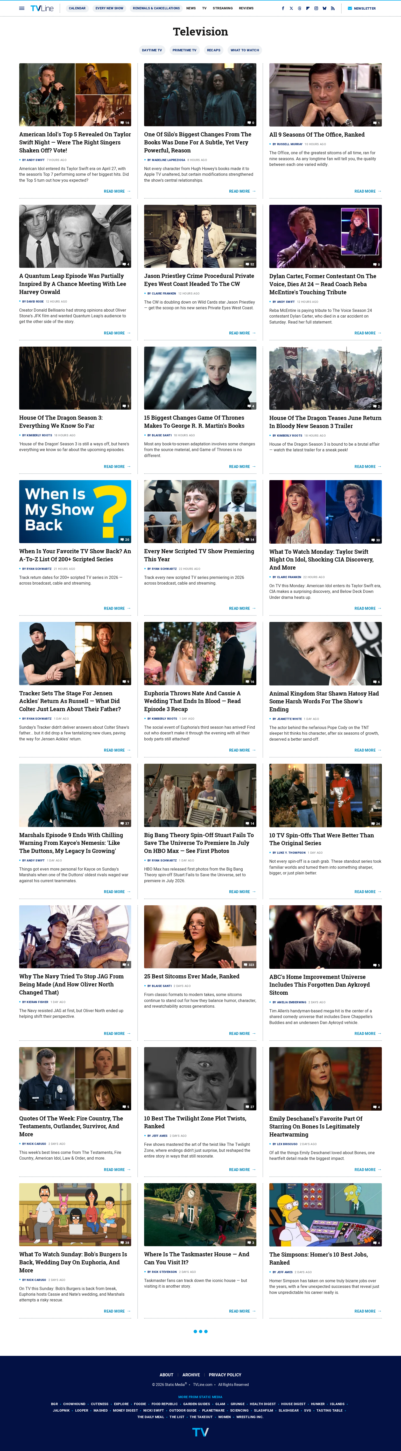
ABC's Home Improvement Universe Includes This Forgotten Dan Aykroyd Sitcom (319, 985)
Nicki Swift (153, 1410)
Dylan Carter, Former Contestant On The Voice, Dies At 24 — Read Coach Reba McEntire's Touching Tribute (322, 284)
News (191, 8)
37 (127, 823)
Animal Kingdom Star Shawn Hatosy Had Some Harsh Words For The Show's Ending (324, 701)
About (166, 1375)
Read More (114, 191)
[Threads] (299, 8)
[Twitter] (291, 8)
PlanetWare (213, 1410)
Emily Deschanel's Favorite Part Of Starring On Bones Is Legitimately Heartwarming (315, 1127)
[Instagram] (316, 8)
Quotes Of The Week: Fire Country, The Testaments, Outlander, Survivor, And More (71, 1126)
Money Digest (125, 1410)
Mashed (101, 1410)
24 (378, 823)
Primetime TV (185, 50)
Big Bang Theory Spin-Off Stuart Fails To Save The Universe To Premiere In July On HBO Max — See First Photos (199, 843)
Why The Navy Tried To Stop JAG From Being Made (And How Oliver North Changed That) (71, 984)
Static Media (175, 1384)
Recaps (213, 50)
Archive (191, 1375)
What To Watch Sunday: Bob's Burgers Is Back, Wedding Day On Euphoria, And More (73, 1262)
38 (127, 1242)
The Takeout (201, 1416)
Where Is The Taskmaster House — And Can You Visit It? (196, 1258)
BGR (54, 1403)
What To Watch (245, 50)
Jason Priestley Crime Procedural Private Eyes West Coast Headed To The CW (199, 280)
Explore (121, 1403)
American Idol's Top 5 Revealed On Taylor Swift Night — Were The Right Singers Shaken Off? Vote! (75, 142)
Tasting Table (329, 1410)
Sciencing (239, 1410)
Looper (81, 1410)
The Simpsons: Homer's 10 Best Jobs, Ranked (318, 1258)
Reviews (246, 8)
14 (252, 539)
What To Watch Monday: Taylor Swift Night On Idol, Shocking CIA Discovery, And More (321, 560)
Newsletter (362, 8)
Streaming (223, 8)
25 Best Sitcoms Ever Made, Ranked (192, 976)
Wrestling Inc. (250, 1416)
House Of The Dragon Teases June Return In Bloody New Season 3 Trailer (325, 422)
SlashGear (289, 1410)
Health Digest (263, 1403)
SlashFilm (263, 1410)
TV (204, 8)
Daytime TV (152, 50)
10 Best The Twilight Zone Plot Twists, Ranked (195, 1122)
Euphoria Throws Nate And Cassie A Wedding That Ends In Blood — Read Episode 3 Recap (192, 701)
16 (127, 122)
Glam (220, 1403)
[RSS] (332, 8)
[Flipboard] (308, 8)
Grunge (237, 1403)
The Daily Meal (150, 1416)
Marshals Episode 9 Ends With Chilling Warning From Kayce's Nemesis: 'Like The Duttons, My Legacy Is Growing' (71, 843)
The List (177, 1416)
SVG (307, 1410)
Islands (337, 1403)
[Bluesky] (324, 8)
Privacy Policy (225, 1375)
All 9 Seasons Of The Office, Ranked (317, 134)
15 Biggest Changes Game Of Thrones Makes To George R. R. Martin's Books (194, 422)
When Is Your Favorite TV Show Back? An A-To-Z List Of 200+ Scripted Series (75, 555)
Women (224, 1416)
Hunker (318, 1403)
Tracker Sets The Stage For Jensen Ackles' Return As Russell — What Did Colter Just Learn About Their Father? (70, 701)
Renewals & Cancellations (156, 8)
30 (378, 539)
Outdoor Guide (182, 1410)
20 (127, 539)
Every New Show (109, 8)
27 (252, 1106)
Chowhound (74, 1403)
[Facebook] (283, 8)
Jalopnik (61, 1410)
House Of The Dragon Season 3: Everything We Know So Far (61, 422)
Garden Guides (196, 1403)
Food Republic (165, 1403)
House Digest (293, 1403)
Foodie (140, 1403)
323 (251, 964)
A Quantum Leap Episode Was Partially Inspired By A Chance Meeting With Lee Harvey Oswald (72, 284)
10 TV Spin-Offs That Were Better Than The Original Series (321, 839)
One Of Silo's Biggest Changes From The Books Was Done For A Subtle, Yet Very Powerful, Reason (197, 142)
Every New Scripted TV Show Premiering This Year (199, 555)
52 (252, 264)
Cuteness (100, 1403)
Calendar (77, 8)
